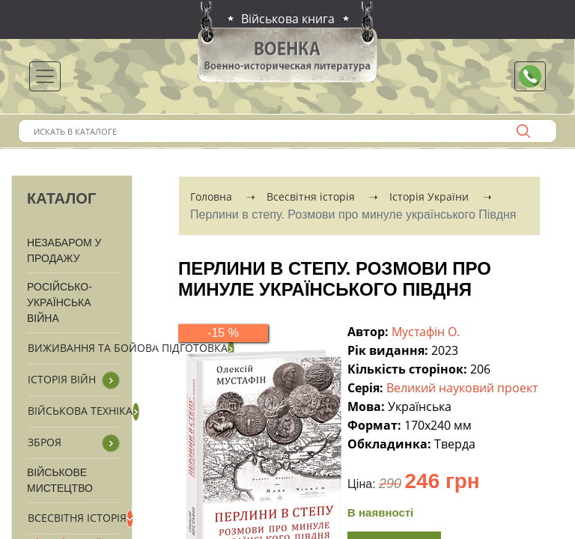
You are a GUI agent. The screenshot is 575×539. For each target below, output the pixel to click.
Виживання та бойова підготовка (128, 348)
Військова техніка (80, 411)
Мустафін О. (427, 331)
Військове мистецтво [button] (60, 480)
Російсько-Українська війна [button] (59, 302)
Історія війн (62, 379)
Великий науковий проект (463, 388)
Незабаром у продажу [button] (64, 250)
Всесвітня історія (77, 518)
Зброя (44, 442)
